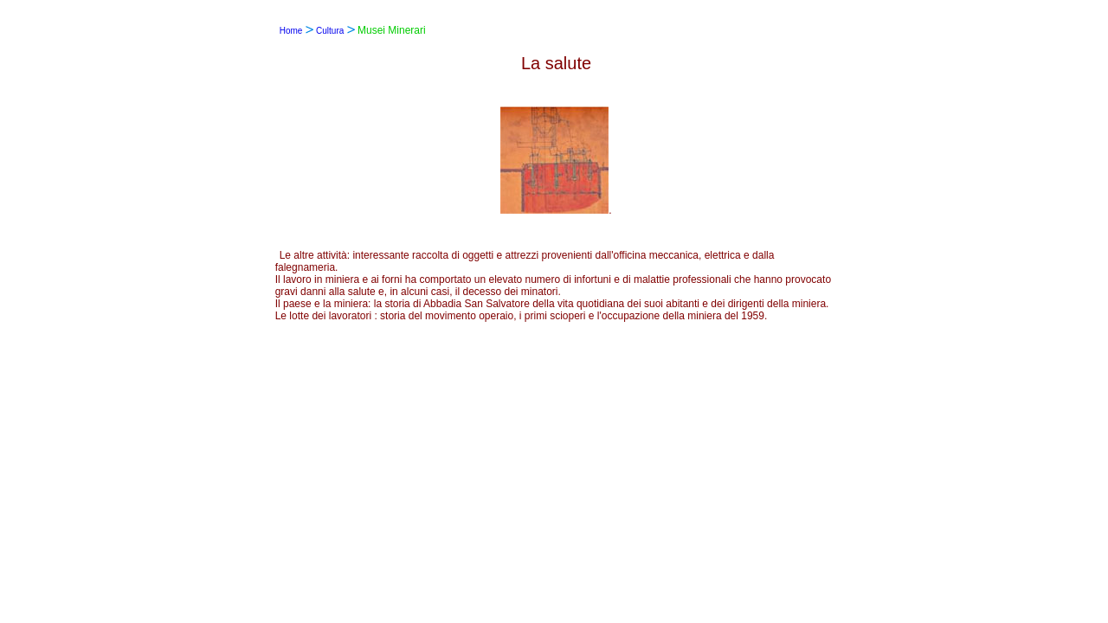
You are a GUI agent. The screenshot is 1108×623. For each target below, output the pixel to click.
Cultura (330, 30)
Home (291, 30)
